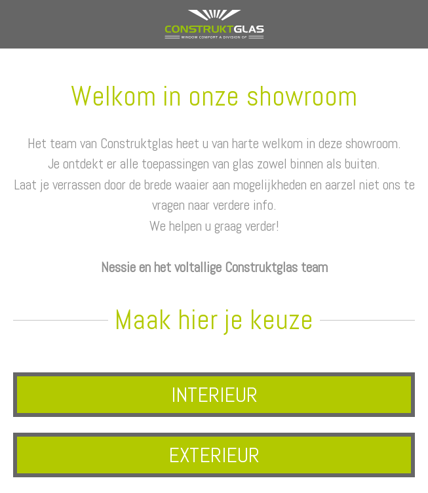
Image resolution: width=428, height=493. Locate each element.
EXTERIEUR (214, 455)
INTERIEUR (214, 395)
